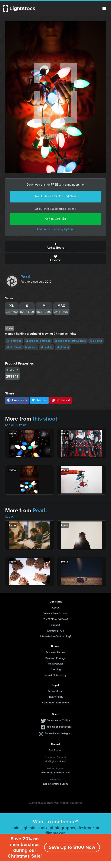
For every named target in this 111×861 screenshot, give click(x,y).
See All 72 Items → (17, 425)
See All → (11, 516)
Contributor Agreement (55, 702)
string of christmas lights (70, 341)
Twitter (39, 400)
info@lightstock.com (55, 761)
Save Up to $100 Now (72, 847)
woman (30, 347)
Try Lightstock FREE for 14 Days (55, 196)
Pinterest (60, 400)
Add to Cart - (55, 219)
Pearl (25, 277)
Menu (104, 8)
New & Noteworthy (55, 675)
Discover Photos (55, 652)
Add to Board (55, 246)
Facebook (17, 400)
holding (46, 347)
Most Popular (55, 664)
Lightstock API (55, 631)
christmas (14, 347)
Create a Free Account (55, 613)
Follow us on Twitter (58, 720)
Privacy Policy (55, 697)
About (55, 608)
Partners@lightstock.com (55, 772)
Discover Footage (55, 658)
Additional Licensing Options (55, 229)
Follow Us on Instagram (58, 733)
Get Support (56, 750)
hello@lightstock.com (55, 784)
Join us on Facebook (59, 727)
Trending (55, 669)
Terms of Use (55, 691)
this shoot (45, 419)
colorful (96, 341)
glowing (63, 347)
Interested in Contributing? (55, 636)
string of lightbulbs (38, 341)
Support (55, 625)
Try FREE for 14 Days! (55, 619)
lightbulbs (14, 341)
